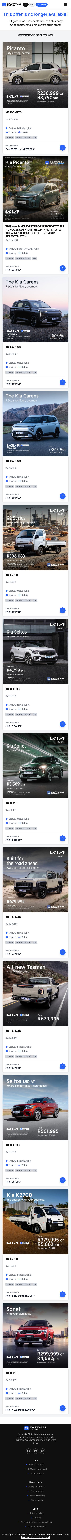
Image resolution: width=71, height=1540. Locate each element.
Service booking (37, 1495)
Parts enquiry (37, 1491)
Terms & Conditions (37, 1526)
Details (23, 132)
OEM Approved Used (37, 1468)
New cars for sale (37, 1464)
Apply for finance (37, 1486)
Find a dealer (37, 1500)
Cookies (37, 1517)
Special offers (37, 1473)
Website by (45, 1536)
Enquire (10, 132)
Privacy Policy (37, 1513)
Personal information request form (37, 1522)
